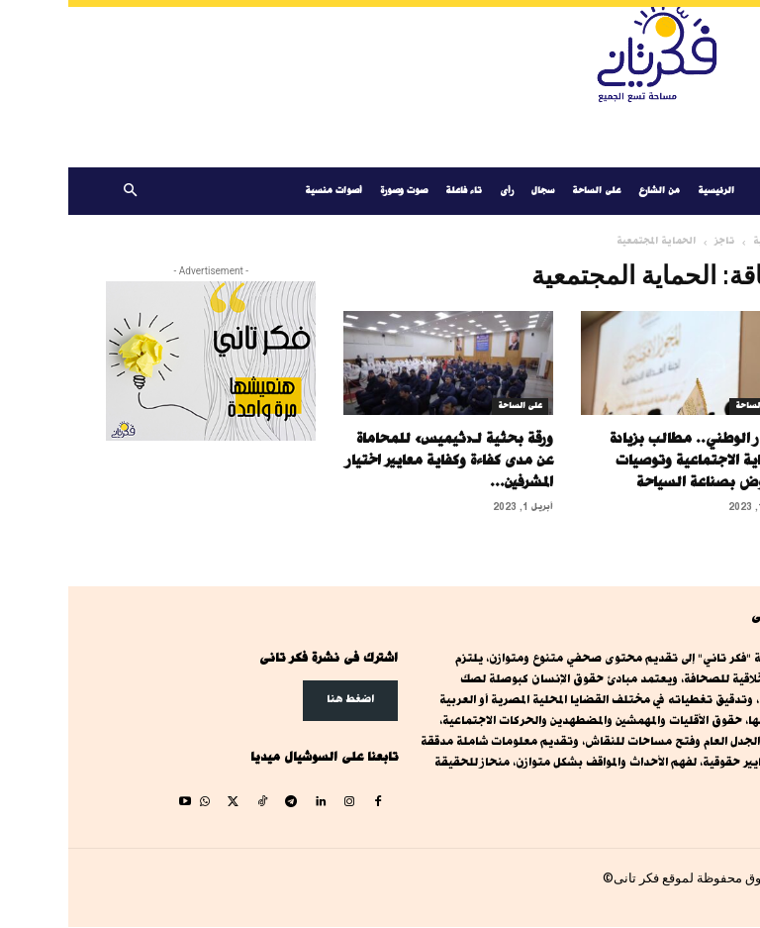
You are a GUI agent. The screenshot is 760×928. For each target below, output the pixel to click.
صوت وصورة (335, 190)
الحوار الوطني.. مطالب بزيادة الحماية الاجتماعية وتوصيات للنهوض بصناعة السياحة (631, 460)
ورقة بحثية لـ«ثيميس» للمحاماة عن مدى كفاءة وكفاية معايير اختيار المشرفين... (381, 460)
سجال (474, 190)
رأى (438, 190)
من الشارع (591, 190)
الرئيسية (647, 190)
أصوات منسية (265, 190)
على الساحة (528, 190)
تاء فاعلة (395, 190)
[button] (61, 191)
